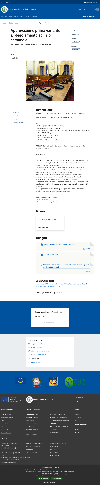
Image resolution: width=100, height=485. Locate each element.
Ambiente (53, 424)
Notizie (77, 415)
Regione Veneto (5, 2)
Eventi (77, 432)
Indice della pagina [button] (17, 107)
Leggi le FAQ (29, 449)
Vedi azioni (75, 34)
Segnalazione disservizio (33, 446)
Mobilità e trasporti (31, 434)
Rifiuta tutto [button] (57, 478)
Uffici (2, 421)
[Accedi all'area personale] (90, 2)
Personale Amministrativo (8, 430)
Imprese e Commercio (32, 424)
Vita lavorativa (30, 421)
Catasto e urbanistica (32, 429)
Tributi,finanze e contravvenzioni (59, 421)
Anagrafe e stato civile (32, 415)
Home (4, 23)
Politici (3, 427)
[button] (50, 482)
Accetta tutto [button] (43, 478)
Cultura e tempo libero (32, 418)
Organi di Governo (6, 415)
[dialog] (50, 475)
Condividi (75, 31)
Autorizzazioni (54, 430)
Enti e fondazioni (6, 424)
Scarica (86, 248)
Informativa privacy (55, 446)
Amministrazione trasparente (58, 443)
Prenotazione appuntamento (34, 443)
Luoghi (77, 429)
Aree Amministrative (7, 418)
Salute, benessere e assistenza (59, 427)
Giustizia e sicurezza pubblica (58, 418)
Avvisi (16, 23)
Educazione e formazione (57, 415)
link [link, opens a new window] (66, 475)
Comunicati (78, 418)
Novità (11, 23)
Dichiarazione (54, 452)
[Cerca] (97, 9)
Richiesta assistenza (31, 452)
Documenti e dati (6, 433)
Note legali (53, 449)
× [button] (98, 466)
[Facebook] (82, 9)
